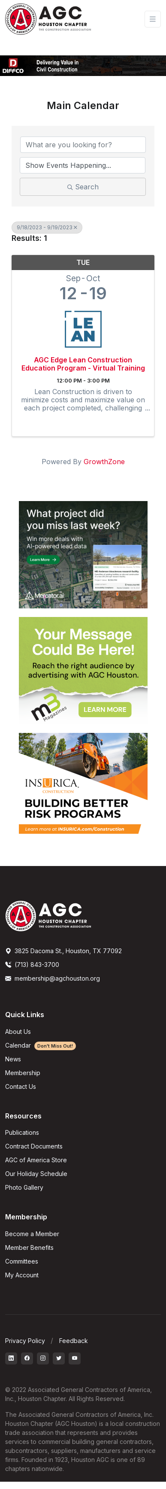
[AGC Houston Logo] (48, 19)
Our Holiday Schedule (36, 1173)
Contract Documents (34, 1146)
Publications (22, 1132)
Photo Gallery (24, 1187)
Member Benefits (29, 1247)
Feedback (73, 1340)
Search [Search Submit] (83, 186)
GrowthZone (104, 461)
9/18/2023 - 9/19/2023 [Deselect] (47, 227)
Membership (22, 1072)
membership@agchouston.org (52, 978)
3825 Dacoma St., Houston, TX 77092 (63, 950)
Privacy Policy (25, 1340)
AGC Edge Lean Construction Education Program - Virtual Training (83, 364)
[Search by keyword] (83, 145)
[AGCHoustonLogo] (48, 915)
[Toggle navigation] (153, 19)
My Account (22, 1275)
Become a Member (32, 1233)
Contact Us (20, 1086)
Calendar (40, 1045)
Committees (21, 1261)
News (13, 1059)
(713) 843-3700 (32, 964)
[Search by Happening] (82, 165)
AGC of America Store (36, 1160)
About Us (18, 1031)
